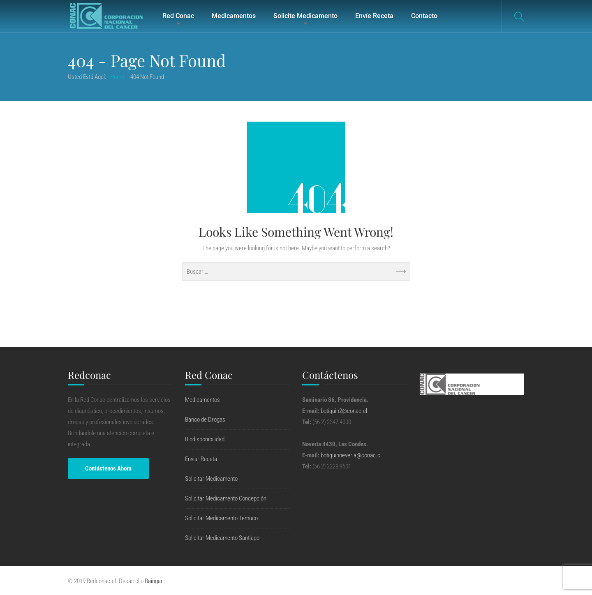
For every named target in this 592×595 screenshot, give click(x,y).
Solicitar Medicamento (211, 478)
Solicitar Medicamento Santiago (222, 538)
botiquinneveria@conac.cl (351, 455)
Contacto (424, 16)
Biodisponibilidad (204, 439)
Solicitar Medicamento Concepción (225, 498)
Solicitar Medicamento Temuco (221, 518)
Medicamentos (234, 16)
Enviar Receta (201, 459)
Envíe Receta (374, 16)
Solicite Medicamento (305, 16)
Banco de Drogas (205, 419)
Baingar (154, 581)
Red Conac (178, 16)
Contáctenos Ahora (108, 468)
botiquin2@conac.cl (344, 411)
